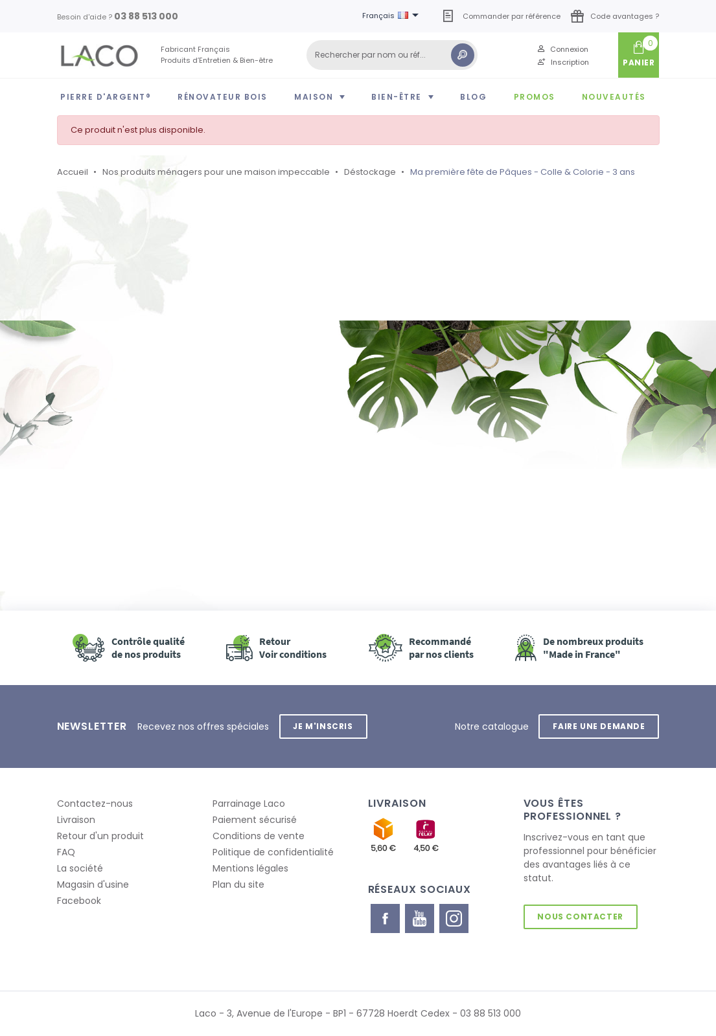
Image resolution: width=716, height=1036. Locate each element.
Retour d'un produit (100, 835)
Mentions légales (250, 868)
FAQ (66, 852)
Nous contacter (580, 916)
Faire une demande (599, 726)
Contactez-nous (95, 803)
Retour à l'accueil (131, 467)
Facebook (79, 900)
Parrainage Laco (249, 803)
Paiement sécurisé (255, 819)
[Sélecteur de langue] (392, 16)
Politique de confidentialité (273, 852)
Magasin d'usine (93, 884)
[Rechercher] (392, 55)
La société (80, 868)
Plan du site (238, 884)
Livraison (76, 819)
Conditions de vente (259, 835)
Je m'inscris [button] (323, 726)
